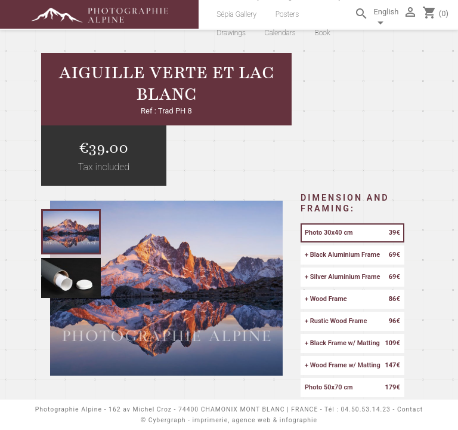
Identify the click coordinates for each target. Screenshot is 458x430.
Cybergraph (167, 420)
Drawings (231, 33)
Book (322, 33)
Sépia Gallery (236, 14)
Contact (410, 409)
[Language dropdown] (385, 19)
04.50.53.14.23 (366, 409)
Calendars (280, 33)
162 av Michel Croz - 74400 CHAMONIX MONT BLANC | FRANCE (213, 409)
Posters (287, 14)
